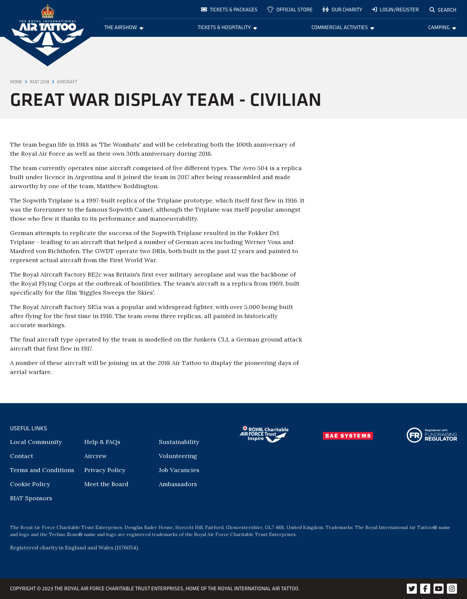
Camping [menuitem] (442, 27)
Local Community (36, 442)
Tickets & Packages (229, 9)
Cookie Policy (30, 484)
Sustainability (179, 442)
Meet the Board (106, 484)
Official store (290, 9)
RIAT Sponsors (31, 498)
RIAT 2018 (40, 82)
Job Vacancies (179, 470)
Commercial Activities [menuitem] (343, 27)
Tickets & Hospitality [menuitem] (228, 27)
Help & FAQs (102, 442)
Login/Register (395, 9)
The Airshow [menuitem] (124, 27)
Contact (21, 456)
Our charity (342, 9)
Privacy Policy (104, 470)
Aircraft (67, 82)
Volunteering (178, 456)
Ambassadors (178, 484)
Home (16, 82)
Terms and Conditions (42, 470)
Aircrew (95, 456)
